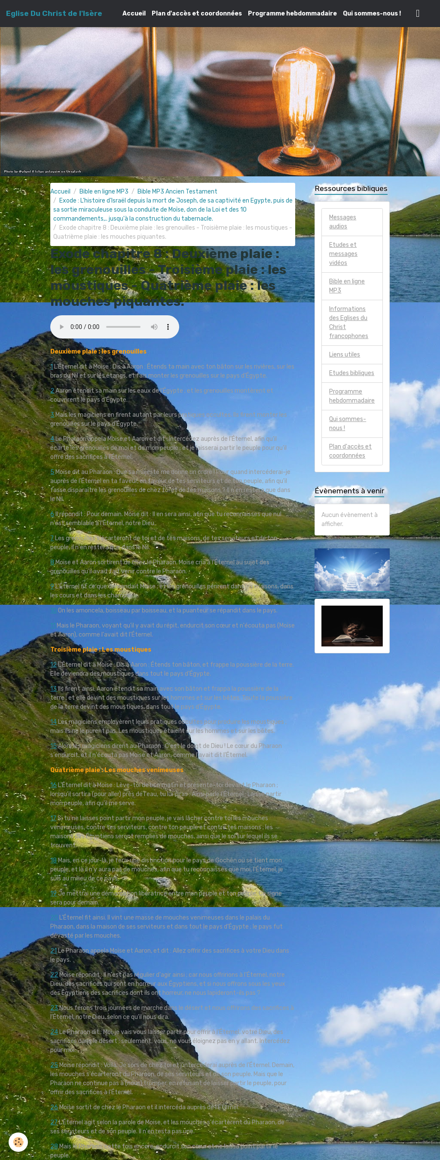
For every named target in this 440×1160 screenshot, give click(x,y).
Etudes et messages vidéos (343, 254)
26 (54, 1107)
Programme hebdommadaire (292, 13)
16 (53, 785)
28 (54, 1146)
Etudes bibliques (351, 373)
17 (53, 818)
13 (53, 688)
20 (54, 917)
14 (53, 722)
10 (53, 610)
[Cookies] (18, 1142)
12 (53, 664)
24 (54, 1032)
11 (52, 625)
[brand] (54, 13)
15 (53, 746)
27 (54, 1122)
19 (53, 893)
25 (54, 1065)
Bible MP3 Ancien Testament (177, 191)
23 (54, 1008)
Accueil (134, 13)
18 (53, 860)
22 (54, 974)
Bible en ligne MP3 (103, 191)
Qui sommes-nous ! (372, 13)
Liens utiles (344, 354)
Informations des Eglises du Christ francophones (348, 322)
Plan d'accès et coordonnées (197, 13)
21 (53, 950)
